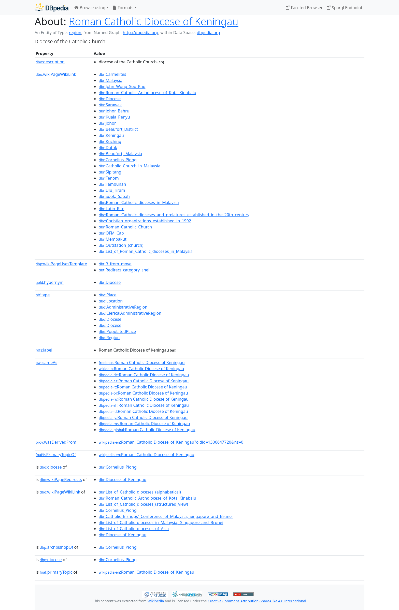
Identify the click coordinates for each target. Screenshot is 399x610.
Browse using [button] (90, 7)
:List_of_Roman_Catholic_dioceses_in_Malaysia (146, 251)
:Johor (107, 123)
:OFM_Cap (111, 233)
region (75, 32)
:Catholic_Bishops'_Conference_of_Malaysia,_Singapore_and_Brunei (166, 516)
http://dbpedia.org (140, 32)
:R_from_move (115, 264)
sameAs (46, 362)
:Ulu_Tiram (112, 190)
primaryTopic (56, 572)
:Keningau (111, 135)
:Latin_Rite (111, 208)
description (50, 62)
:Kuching (110, 141)
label (44, 350)
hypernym (50, 282)
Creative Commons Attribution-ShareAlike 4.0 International (257, 601)
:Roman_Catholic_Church (125, 227)
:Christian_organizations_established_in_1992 (145, 221)
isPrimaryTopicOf (56, 454)
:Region (109, 337)
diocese (51, 467)
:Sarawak (110, 105)
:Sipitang (110, 172)
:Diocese (110, 98)
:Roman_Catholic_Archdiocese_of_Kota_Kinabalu (147, 92)
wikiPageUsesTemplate (61, 264)
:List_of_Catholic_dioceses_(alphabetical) (140, 492)
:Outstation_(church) (121, 245)
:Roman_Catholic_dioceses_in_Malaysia (139, 202)
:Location (111, 301)
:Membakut (112, 239)
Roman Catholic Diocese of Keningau (153, 21)
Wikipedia (156, 601)
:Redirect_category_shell (124, 270)
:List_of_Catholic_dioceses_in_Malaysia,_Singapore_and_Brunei (161, 522)
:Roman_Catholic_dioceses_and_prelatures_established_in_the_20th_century (174, 214)
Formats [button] (122, 7)
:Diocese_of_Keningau (122, 479)
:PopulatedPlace (117, 331)
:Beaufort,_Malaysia (120, 153)
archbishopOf (56, 547)
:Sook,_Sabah (114, 196)
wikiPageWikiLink (56, 74)
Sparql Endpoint (344, 7)
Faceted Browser (304, 7)
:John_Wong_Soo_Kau (122, 86)
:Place (107, 295)
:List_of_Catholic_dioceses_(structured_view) (143, 504)
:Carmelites (112, 74)
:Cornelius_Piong (118, 160)
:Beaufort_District (118, 129)
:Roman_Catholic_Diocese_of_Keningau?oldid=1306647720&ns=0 (171, 442)
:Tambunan (112, 184)
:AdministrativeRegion (123, 307)
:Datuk (108, 147)
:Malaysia (110, 80)
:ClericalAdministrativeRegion (130, 313)
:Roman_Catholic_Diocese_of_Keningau (146, 454)
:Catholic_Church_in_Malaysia (129, 166)
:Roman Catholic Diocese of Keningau (142, 362)
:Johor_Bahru (114, 111)
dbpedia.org (208, 32)
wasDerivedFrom (56, 442)
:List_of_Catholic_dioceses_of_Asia (134, 528)
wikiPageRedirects (61, 479)
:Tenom (109, 178)
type (43, 295)
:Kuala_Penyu (114, 117)
